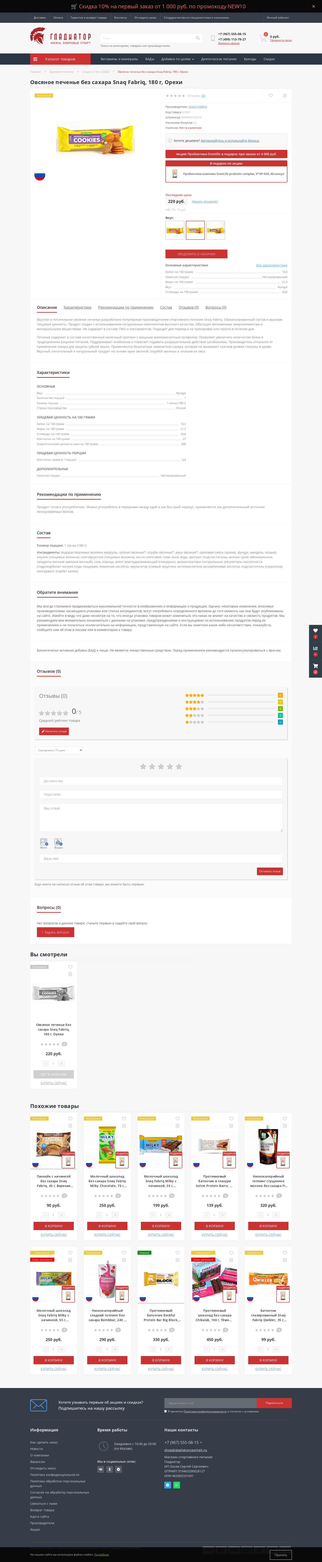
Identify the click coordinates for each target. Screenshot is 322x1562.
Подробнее (101, 1555)
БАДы (149, 59)
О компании (39, 1455)
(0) (203, 95)
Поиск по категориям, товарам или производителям (135, 46)
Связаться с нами (43, 1503)
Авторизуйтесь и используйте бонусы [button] (230, 140)
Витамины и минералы (119, 59)
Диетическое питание (219, 59)
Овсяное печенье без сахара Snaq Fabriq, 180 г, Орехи (53, 1029)
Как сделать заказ (44, 1442)
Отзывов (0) (189, 307)
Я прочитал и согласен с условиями (213, 1411)
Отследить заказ (145, 17)
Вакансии (37, 1461)
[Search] (197, 38)
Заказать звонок (229, 43)
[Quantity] (53, 1063)
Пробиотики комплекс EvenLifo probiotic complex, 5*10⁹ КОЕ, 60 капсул (233, 174)
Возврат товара (42, 1510)
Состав (166, 307)
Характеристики (77, 307)
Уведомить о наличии (193, 254)
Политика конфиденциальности (205, 1411)
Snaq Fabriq (198, 107)
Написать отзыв (54, 731)
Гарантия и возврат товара (89, 17)
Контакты (120, 17)
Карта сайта (39, 1516)
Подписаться (274, 1403)
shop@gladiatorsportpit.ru (185, 1450)
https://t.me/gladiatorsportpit (118, 1469)
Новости (36, 1448)
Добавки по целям (177, 59)
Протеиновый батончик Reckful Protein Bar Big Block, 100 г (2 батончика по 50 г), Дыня (161, 1319)
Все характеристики (271, 265)
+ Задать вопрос (55, 932)
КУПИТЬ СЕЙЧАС (54, 1083)
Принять (281, 1555)
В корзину (54, 1226)
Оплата (58, 17)
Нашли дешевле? (205, 201)
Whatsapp (176, 1484)
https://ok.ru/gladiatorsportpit (110, 1469)
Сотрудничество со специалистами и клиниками (196, 17)
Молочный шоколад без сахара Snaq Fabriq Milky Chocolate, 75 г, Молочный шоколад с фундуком (107, 1185)
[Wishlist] (271, 95)
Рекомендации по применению (125, 307)
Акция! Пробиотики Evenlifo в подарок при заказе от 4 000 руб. (226, 154)
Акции (106, 70)
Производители (42, 1523)
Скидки (269, 59)
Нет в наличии (54, 1074)
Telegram (167, 1484)
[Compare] (285, 95)
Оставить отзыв (269, 871)
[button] (315, 669)
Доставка (40, 17)
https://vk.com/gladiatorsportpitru (100, 1469)
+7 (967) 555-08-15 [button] (183, 1442)
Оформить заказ (281, 40)
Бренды (250, 59)
